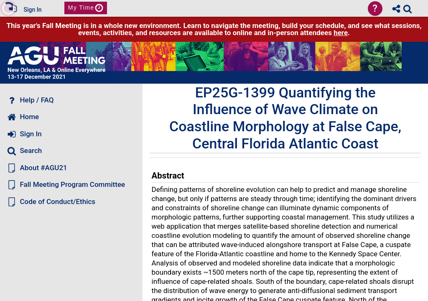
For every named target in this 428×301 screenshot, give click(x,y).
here (341, 32)
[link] (407, 8)
